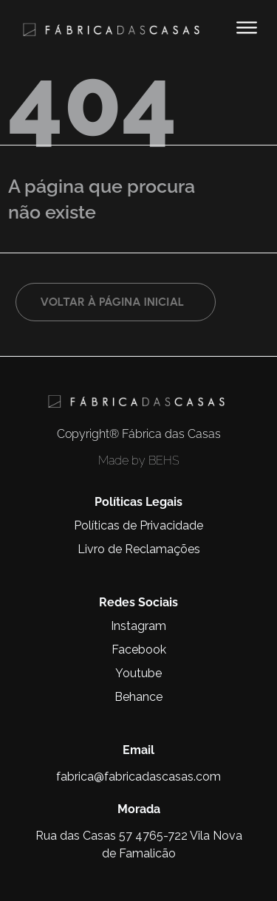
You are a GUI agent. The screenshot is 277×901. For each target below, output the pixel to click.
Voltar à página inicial (112, 302)
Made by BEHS (138, 460)
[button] (246, 27)
